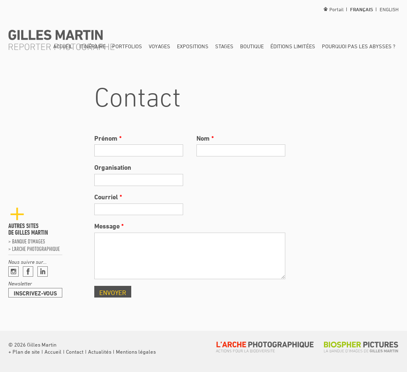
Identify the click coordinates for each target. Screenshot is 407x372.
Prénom (108, 138)
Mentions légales (136, 351)
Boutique (252, 46)
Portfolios (127, 46)
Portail (336, 9)
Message (109, 226)
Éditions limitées (292, 46)
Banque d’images (28, 241)
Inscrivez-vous (35, 293)
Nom (205, 138)
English (389, 9)
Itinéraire (92, 46)
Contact (74, 351)
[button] (24, 351)
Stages (224, 46)
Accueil (63, 46)
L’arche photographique (36, 249)
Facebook (28, 271)
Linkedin (42, 271)
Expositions (192, 46)
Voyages (159, 46)
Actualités (99, 351)
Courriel (108, 197)
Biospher (361, 347)
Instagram (13, 271)
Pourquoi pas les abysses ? (358, 46)
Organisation (112, 167)
